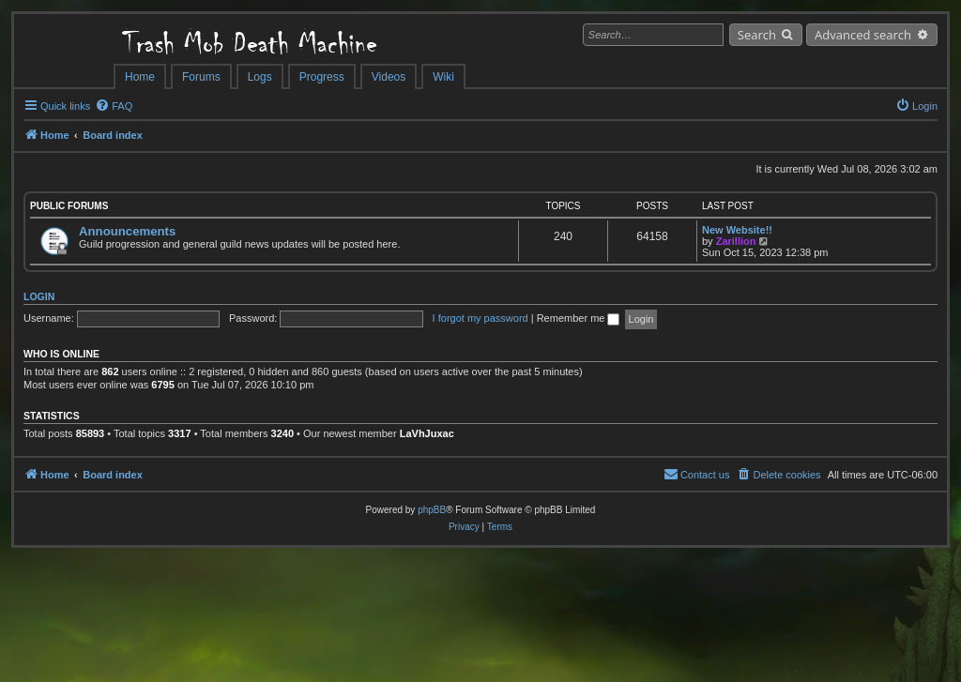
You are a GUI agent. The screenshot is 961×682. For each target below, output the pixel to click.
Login (38, 296)
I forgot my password (480, 318)
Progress (321, 76)
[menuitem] (113, 106)
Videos (388, 76)
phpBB (432, 510)
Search (757, 34)
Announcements (127, 231)
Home (140, 76)
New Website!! (737, 229)
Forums (201, 76)
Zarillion (736, 241)
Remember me (578, 318)
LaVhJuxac (427, 433)
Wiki (443, 76)
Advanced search (863, 34)
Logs (260, 76)
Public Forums (69, 206)
